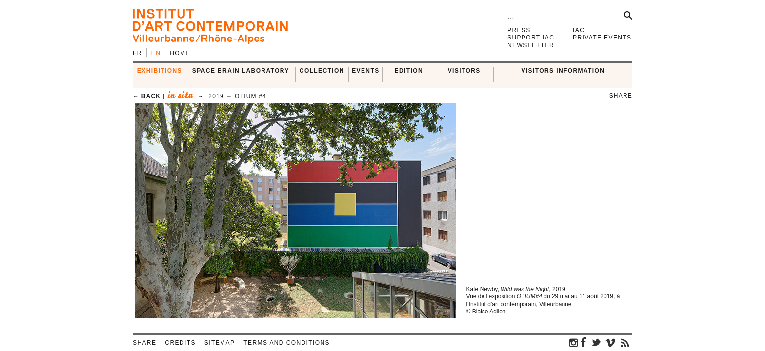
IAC (578, 30)
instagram (574, 342)
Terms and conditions (286, 342)
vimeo (610, 342)
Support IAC (530, 37)
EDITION (409, 70)
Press (519, 30)
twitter (595, 342)
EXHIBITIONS (159, 70)
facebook (583, 342)
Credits (180, 342)
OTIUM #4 (250, 96)
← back (147, 96)
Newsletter (530, 45)
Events (365, 70)
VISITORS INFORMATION (562, 70)
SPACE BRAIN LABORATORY (240, 70)
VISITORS (464, 70)
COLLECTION (322, 70)
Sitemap (219, 342)
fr (137, 53)
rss (625, 342)
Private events (602, 37)
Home (180, 53)
